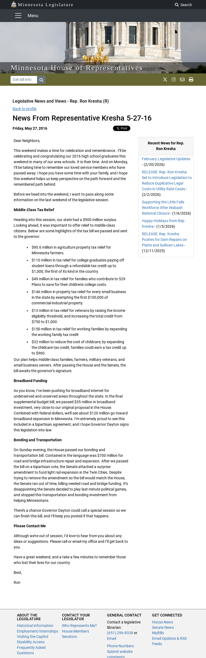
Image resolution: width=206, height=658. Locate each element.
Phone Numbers (120, 646)
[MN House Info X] (165, 80)
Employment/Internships (37, 631)
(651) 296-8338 (120, 633)
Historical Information (35, 625)
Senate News (163, 627)
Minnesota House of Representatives (77, 67)
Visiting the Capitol (32, 636)
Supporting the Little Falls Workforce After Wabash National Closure (163, 207)
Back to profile (24, 109)
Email (111, 638)
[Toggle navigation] (18, 15)
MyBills (158, 633)
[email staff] (182, 80)
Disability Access (31, 642)
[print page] (191, 80)
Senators (69, 636)
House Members (75, 631)
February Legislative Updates (166, 159)
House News (162, 622)
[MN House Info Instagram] (174, 80)
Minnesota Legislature (42, 4)
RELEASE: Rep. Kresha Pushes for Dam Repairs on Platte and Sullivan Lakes (164, 239)
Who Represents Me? (79, 625)
